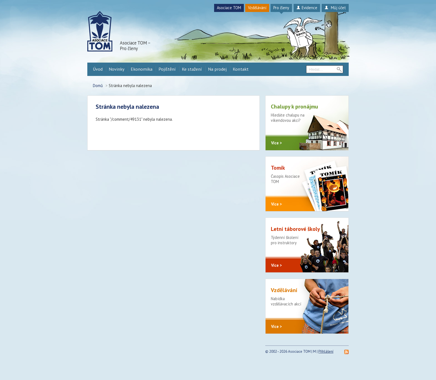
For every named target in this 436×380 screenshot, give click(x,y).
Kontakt (241, 69)
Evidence (306, 7)
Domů (98, 85)
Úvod (98, 69)
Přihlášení (325, 364)
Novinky (117, 69)
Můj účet (335, 7)
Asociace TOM (229, 7)
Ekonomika (141, 69)
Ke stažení (192, 69)
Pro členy (281, 7)
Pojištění (167, 69)
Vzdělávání (257, 7)
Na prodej (217, 69)
